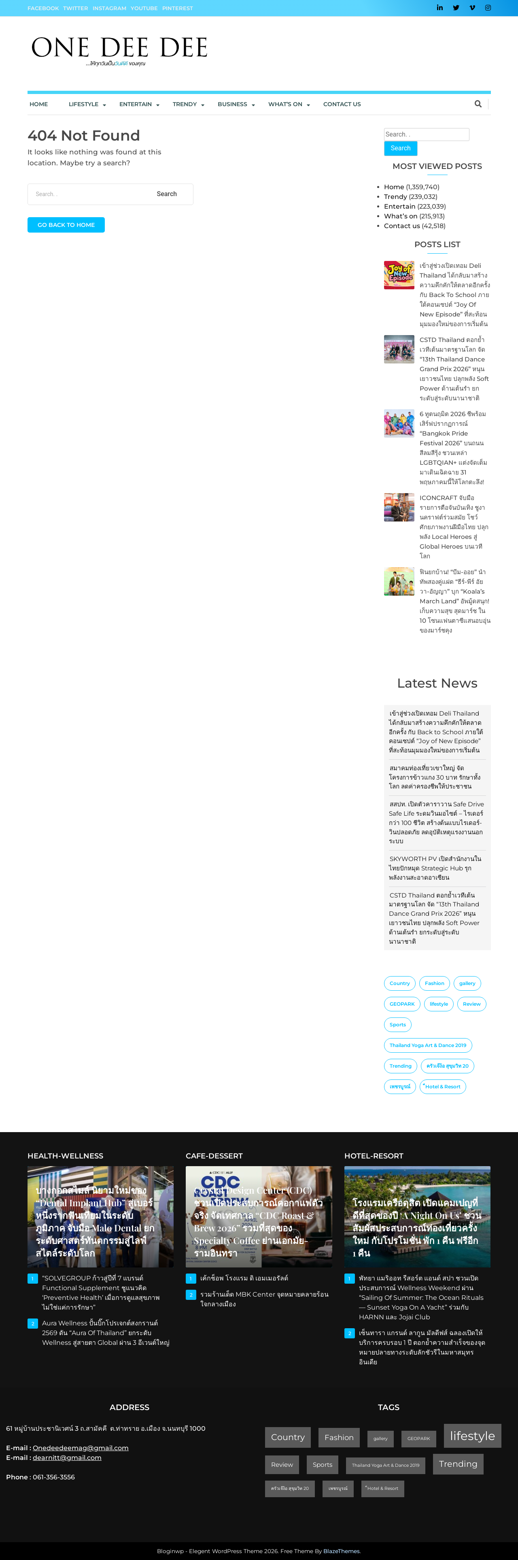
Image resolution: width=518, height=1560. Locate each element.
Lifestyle (83, 104)
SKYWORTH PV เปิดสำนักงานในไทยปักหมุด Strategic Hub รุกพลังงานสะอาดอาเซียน (435, 868)
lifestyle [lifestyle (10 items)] (439, 1004)
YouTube (144, 8)
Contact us (342, 104)
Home (39, 104)
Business (232, 104)
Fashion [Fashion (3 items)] (434, 983)
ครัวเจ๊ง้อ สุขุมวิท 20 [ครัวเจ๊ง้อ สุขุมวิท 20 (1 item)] (448, 1066)
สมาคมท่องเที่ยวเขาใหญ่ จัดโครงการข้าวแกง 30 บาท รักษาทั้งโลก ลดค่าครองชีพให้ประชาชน (434, 777)
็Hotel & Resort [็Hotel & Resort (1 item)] (443, 1086)
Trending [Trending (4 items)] (401, 1066)
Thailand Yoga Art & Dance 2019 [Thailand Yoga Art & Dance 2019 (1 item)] (428, 1045)
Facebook (43, 8)
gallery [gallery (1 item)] (467, 983)
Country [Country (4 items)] (400, 983)
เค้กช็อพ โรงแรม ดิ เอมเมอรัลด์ (244, 1278)
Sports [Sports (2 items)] (398, 1024)
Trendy (185, 104)
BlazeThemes (341, 1551)
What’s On (285, 104)
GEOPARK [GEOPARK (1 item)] (402, 1004)
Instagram (109, 8)
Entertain (135, 104)
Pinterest (177, 8)
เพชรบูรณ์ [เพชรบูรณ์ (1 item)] (400, 1086)
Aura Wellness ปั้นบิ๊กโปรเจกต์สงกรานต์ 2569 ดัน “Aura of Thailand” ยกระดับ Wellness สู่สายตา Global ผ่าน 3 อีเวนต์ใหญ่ (106, 1332)
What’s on (401, 216)
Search (401, 148)
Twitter (75, 8)
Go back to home (66, 225)
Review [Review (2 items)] (472, 1004)
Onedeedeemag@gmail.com (81, 1448)
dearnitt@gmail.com (67, 1458)
